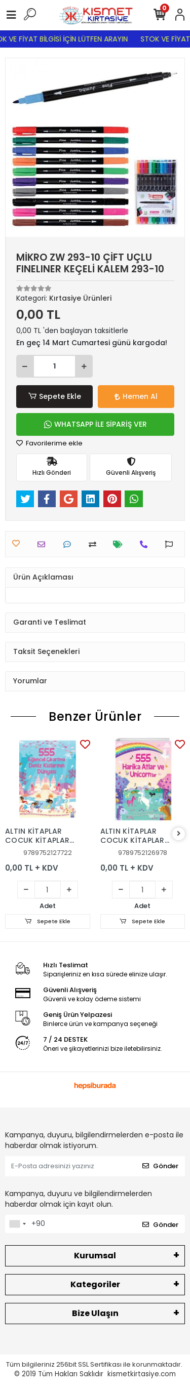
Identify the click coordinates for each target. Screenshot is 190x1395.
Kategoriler (95, 1284)
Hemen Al (136, 396)
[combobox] (17, 1224)
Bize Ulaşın (95, 1313)
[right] (178, 834)
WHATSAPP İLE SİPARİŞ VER (95, 424)
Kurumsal (95, 1255)
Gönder (160, 1166)
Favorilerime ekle (49, 443)
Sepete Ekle (54, 396)
